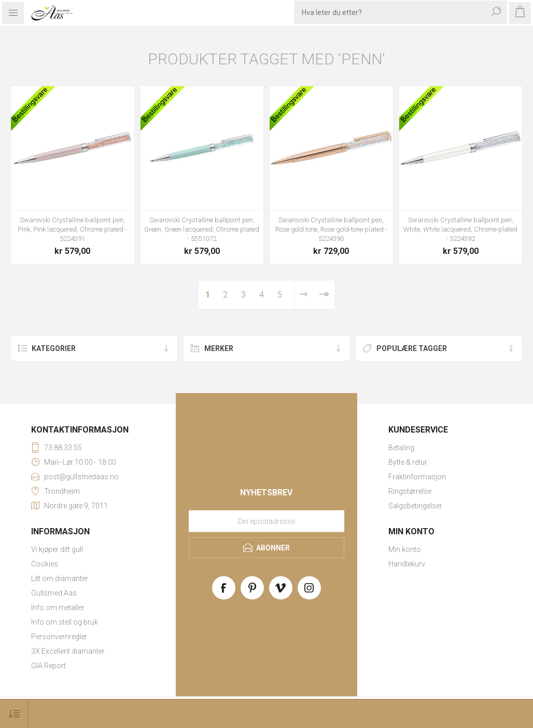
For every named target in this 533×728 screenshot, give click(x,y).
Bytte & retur (407, 462)
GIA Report (48, 666)
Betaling (401, 447)
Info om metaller (58, 607)
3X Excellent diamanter (68, 651)
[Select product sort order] (14, 713)
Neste (303, 294)
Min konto (404, 549)
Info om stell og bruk (64, 622)
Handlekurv (406, 564)
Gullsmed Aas (54, 593)
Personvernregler (59, 636)
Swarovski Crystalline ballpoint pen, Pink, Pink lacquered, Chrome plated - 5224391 (72, 229)
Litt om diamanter (59, 578)
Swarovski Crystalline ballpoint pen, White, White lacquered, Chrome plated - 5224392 (460, 229)
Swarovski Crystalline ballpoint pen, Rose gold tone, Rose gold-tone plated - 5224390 (331, 229)
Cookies (44, 564)
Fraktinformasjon (417, 477)
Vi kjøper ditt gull (57, 549)
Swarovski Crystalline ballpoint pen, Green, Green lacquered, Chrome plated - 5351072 (201, 229)
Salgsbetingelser (415, 506)
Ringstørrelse (409, 491)
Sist (323, 294)
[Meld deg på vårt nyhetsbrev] (266, 521)
